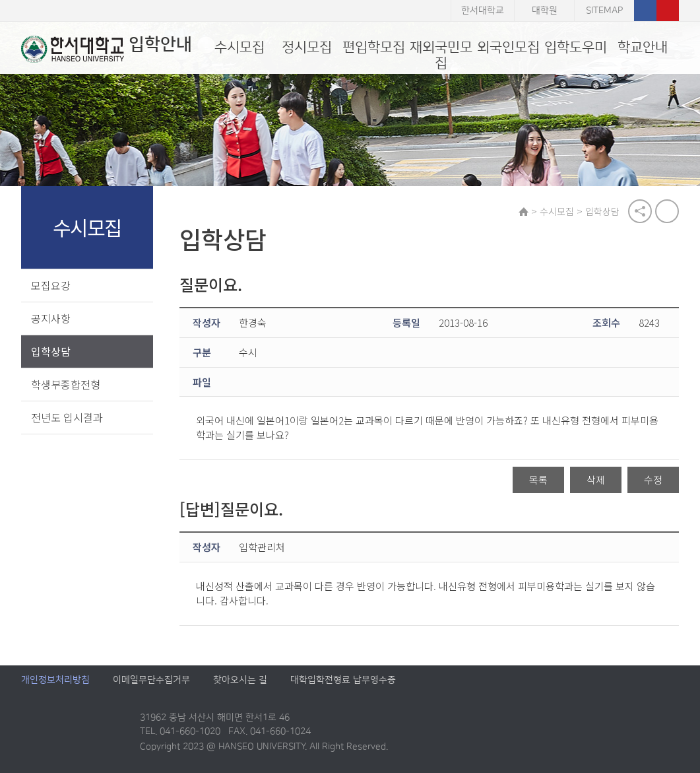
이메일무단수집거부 (151, 680)
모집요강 (51, 285)
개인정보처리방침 (55, 680)
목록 (538, 480)
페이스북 (645, 10)
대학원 (544, 10)
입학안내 (106, 49)
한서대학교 (482, 10)
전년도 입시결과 (67, 417)
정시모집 (307, 47)
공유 (640, 211)
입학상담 (51, 351)
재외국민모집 (441, 55)
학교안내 (643, 47)
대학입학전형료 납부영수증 (343, 680)
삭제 (596, 480)
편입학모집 (373, 47)
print (667, 211)
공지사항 (51, 318)
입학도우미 (575, 47)
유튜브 (667, 10)
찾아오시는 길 (240, 680)
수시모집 (239, 47)
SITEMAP (604, 10)
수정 (653, 480)
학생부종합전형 (65, 384)
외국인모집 (508, 47)
